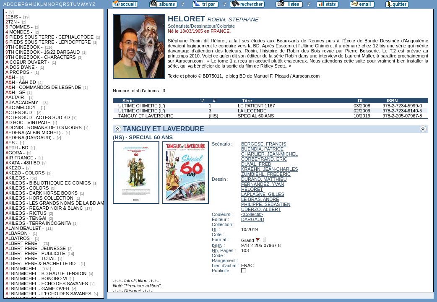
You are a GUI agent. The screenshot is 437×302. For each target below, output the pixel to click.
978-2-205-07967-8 (402, 115)
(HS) (213, 115)
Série (128, 100)
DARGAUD (252, 219)
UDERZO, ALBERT (261, 209)
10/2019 (362, 115)
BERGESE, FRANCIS (263, 143)
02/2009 (362, 110)
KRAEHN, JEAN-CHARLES (269, 169)
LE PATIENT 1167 (256, 105)
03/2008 (362, 105)
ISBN (392, 100)
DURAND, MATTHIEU (264, 179)
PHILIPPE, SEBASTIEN (265, 204)
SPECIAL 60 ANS (256, 115)
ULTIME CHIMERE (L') (141, 105)
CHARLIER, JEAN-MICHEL (269, 153)
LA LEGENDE (252, 110)
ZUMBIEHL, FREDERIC (266, 174)
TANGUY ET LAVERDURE (145, 115)
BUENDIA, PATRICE (262, 148)
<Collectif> (252, 214)
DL (361, 100)
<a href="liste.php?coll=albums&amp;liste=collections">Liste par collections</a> (53, 149)
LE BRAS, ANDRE (260, 199)
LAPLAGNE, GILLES (262, 194)
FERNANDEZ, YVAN (262, 184)
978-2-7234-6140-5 (402, 110)
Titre (247, 100)
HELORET (252, 189)
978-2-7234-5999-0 (402, 105)
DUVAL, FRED (256, 164)
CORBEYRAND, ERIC (264, 158)
